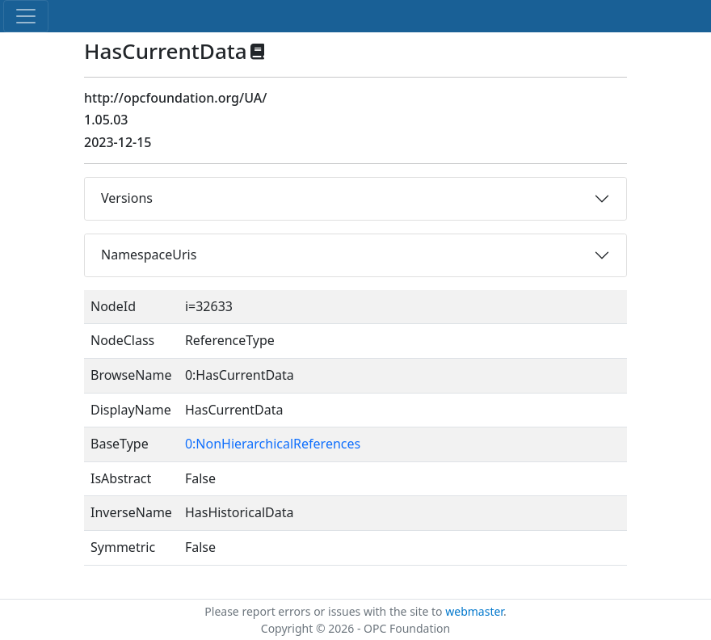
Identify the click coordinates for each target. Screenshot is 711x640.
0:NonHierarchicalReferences (272, 444)
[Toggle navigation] (25, 16)
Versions (127, 198)
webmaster (474, 611)
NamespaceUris (148, 254)
